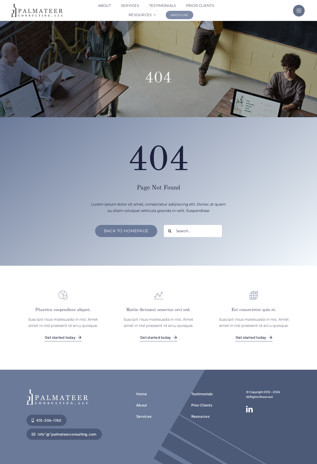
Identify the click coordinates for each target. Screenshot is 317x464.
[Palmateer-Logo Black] (37, 6)
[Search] (170, 231)
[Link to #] (299, 11)
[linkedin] (249, 409)
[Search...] (193, 231)
